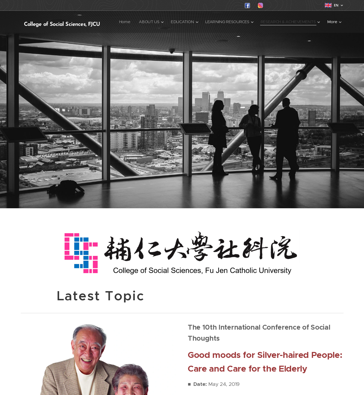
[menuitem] (189, 22)
